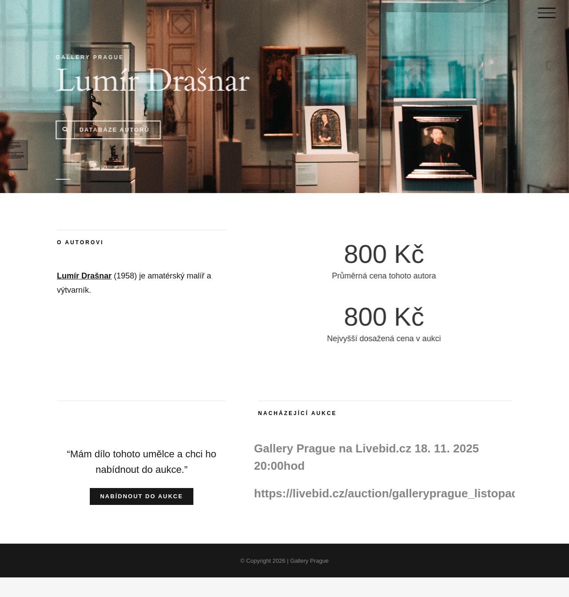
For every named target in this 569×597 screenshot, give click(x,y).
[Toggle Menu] (547, 13)
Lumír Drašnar (84, 275)
